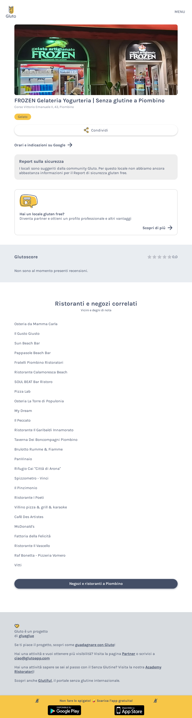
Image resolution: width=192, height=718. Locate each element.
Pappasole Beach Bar (32, 353)
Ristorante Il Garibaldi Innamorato (44, 430)
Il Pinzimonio (25, 488)
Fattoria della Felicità (32, 536)
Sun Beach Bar (27, 343)
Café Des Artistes (28, 517)
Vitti (18, 565)
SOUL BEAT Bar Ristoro (33, 381)
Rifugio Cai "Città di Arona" (37, 468)
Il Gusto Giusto (27, 333)
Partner (128, 653)
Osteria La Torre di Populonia (39, 401)
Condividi (96, 130)
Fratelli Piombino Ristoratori (38, 362)
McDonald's (24, 526)
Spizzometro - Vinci (31, 478)
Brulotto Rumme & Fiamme (38, 449)
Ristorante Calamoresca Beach (40, 372)
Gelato (23, 117)
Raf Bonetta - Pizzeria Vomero (39, 555)
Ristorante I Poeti (29, 497)
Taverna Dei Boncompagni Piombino (46, 439)
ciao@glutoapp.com (32, 658)
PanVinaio (23, 459)
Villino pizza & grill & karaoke (40, 507)
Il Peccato (22, 420)
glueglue (26, 636)
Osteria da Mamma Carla (35, 324)
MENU (180, 11)
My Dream (23, 410)
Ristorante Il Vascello (32, 545)
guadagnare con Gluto (94, 644)
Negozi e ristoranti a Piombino (96, 583)
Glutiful (45, 680)
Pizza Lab (22, 391)
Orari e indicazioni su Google (43, 145)
